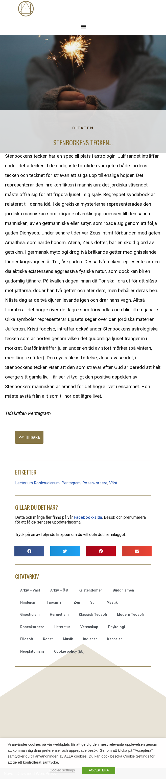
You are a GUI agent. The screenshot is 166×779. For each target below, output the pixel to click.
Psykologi (116, 627)
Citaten (83, 128)
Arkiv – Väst (30, 590)
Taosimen (54, 602)
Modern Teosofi (130, 614)
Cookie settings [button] (62, 770)
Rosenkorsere (94, 483)
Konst (48, 639)
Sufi (93, 602)
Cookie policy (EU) (69, 651)
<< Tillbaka (29, 437)
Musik (68, 639)
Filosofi (26, 639)
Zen (77, 602)
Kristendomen (91, 590)
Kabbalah (115, 639)
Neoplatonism (32, 651)
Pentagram (71, 483)
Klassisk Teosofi (93, 614)
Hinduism (28, 602)
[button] (83, 26)
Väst (113, 483)
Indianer (90, 639)
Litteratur (62, 627)
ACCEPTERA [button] (99, 770)
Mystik (112, 602)
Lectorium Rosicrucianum (37, 483)
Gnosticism (30, 614)
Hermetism (59, 614)
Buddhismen (123, 590)
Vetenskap (89, 627)
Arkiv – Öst (59, 590)
